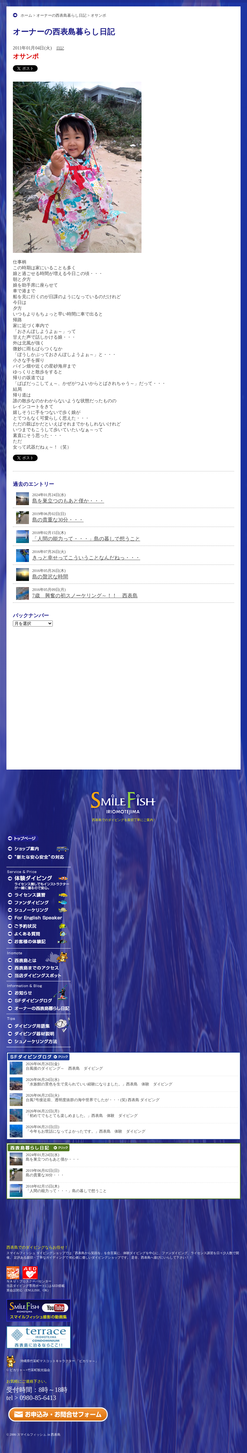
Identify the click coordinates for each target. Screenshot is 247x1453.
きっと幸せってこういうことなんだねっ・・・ (86, 557)
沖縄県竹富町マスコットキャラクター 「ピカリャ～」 (59, 1361)
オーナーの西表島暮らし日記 (61, 15)
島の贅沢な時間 (50, 576)
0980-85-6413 (38, 1397)
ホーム (26, 15)
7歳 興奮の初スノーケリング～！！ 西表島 (85, 595)
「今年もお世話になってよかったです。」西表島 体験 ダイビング (85, 1131)
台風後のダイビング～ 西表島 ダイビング (64, 1068)
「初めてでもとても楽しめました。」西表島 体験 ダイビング (82, 1115)
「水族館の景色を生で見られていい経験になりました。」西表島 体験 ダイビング (99, 1084)
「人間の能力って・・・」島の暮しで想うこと (86, 538)
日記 (60, 48)
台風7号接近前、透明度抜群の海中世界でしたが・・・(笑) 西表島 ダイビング (93, 1100)
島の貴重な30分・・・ (58, 519)
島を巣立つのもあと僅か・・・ (68, 501)
